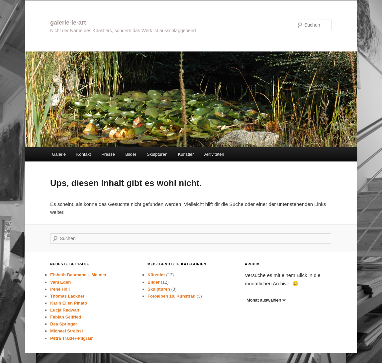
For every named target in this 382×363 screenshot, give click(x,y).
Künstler (186, 154)
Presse (108, 154)
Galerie (59, 154)
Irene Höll (60, 289)
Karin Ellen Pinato (68, 303)
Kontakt (83, 154)
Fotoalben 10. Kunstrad (171, 296)
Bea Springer (63, 323)
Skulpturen (157, 154)
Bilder (130, 154)
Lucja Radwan (64, 310)
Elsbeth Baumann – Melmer (78, 274)
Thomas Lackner (67, 296)
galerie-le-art (68, 22)
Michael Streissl (66, 330)
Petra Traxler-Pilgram (72, 338)
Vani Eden (60, 282)
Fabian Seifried (65, 317)
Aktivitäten (214, 154)
